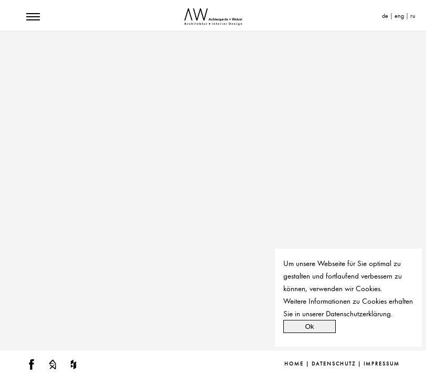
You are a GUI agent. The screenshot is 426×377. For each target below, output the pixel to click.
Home (294, 364)
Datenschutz (334, 364)
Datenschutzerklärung (358, 313)
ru (413, 15)
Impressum (382, 364)
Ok (309, 326)
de (385, 15)
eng (399, 15)
